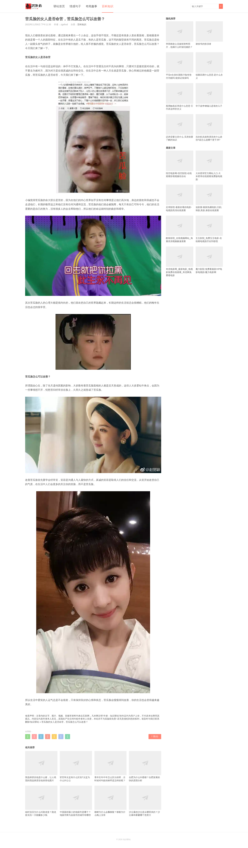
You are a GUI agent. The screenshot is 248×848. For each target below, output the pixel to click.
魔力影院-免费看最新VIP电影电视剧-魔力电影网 (209, 259)
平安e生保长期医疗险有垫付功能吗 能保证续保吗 (179, 65)
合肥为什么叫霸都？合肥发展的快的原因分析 (145, 766)
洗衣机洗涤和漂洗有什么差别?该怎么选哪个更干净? (209, 127)
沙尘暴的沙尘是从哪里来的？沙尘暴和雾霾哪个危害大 (145, 801)
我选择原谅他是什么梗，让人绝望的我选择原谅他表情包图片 (41, 766)
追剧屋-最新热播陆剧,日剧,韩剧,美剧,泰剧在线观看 (209, 198)
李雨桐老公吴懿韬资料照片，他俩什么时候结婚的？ (179, 34)
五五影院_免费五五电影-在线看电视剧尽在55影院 (209, 229)
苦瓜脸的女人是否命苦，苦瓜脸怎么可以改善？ (64, 722)
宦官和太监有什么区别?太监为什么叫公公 (76, 766)
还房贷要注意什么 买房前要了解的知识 (179, 127)
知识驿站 (34, 722)
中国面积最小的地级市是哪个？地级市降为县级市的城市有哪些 (76, 801)
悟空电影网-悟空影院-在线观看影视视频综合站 (179, 164)
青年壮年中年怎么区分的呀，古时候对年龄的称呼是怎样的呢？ (110, 766)
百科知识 (107, 6)
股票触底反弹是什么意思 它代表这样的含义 (179, 96)
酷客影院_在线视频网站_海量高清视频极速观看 (179, 229)
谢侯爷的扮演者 (209, 33)
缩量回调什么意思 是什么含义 (209, 65)
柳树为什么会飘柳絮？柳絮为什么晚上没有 (110, 801)
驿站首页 (59, 6)
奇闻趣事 (91, 6)
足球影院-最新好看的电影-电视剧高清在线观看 (179, 198)
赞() (155, 736)
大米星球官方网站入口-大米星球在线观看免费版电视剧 (209, 166)
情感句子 (75, 6)
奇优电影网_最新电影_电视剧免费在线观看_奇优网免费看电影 (179, 261)
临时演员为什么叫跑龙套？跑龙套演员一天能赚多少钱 (41, 801)
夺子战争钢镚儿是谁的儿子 (209, 95)
